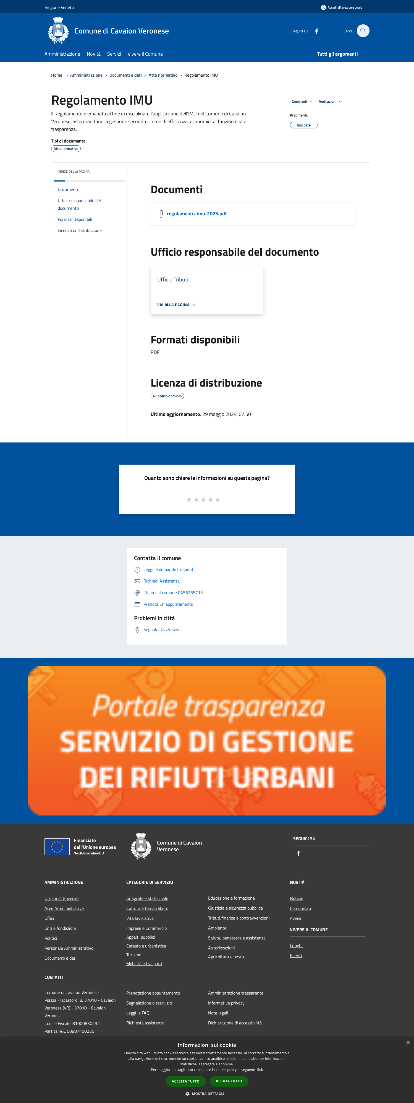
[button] (207, 1093)
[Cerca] (363, 30)
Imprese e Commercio (146, 928)
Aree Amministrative (64, 908)
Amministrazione (86, 75)
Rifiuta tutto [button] (229, 1081)
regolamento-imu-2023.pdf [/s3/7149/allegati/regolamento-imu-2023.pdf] (197, 213)
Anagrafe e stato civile (147, 898)
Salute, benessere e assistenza (237, 937)
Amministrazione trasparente (235, 993)
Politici (50, 938)
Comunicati (300, 908)
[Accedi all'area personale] (342, 7)
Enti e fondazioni (60, 928)
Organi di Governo (61, 898)
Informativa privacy (226, 1003)
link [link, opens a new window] (260, 1069)
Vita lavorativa (140, 918)
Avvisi (295, 918)
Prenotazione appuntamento (153, 993)
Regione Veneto (59, 7)
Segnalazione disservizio (149, 1003)
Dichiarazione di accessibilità (235, 1022)
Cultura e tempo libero (147, 908)
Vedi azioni (331, 101)
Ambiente (217, 928)
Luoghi (296, 945)
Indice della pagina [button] (74, 171)
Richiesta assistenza (145, 1022)
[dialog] (207, 1070)
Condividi (303, 101)
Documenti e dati (125, 75)
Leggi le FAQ (138, 1012)
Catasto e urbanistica (146, 946)
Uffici (49, 918)
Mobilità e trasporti (144, 963)
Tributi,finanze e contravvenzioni (239, 918)
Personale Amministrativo (68, 948)
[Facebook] (313, 30)
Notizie (296, 898)
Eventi (296, 955)
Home (56, 75)
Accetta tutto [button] (186, 1081)
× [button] (408, 1043)
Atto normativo (163, 75)
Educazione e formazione (231, 898)
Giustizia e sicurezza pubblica (235, 908)
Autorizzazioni (221, 947)
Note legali (218, 1012)
